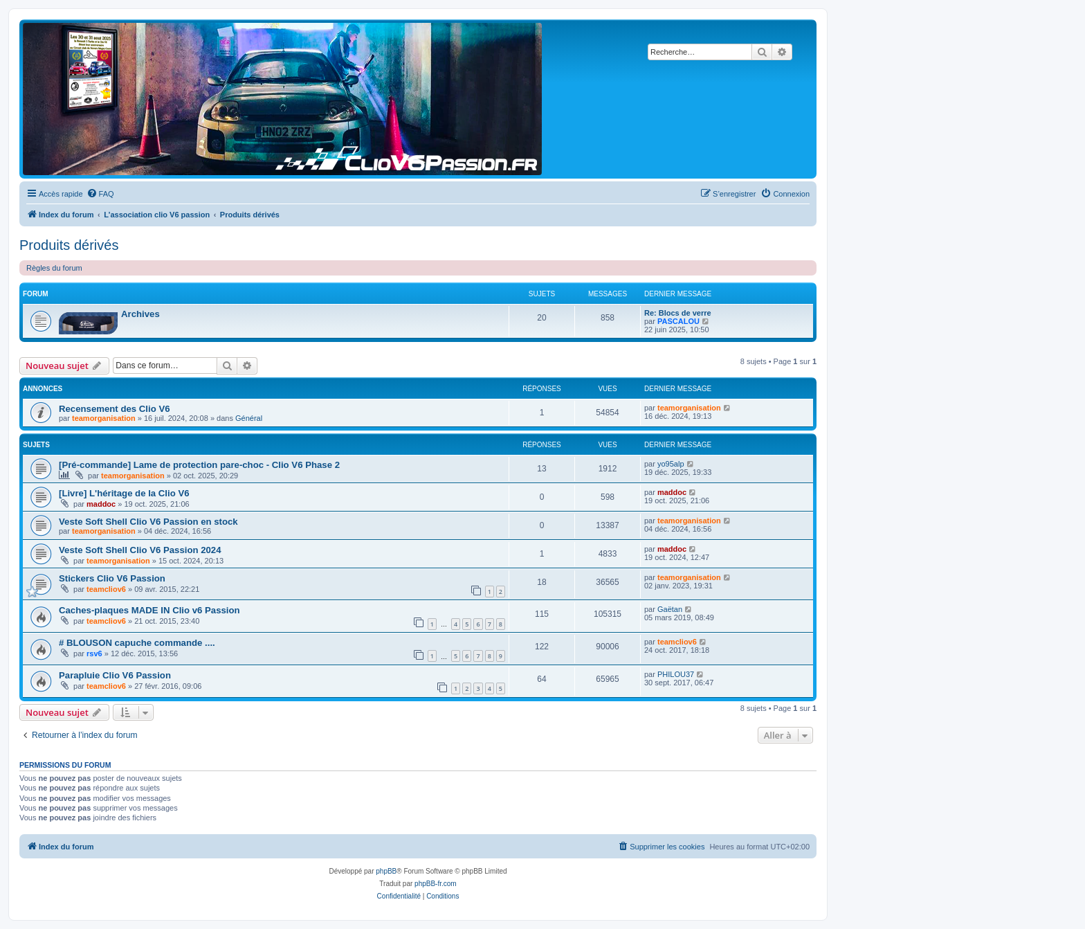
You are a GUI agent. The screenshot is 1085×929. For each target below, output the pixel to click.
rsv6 (94, 653)
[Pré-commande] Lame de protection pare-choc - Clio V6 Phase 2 (199, 465)
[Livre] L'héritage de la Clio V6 (124, 493)
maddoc (101, 504)
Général (248, 418)
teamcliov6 (106, 589)
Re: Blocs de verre (677, 313)
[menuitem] (100, 194)
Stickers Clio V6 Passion (112, 578)
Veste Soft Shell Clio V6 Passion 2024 (140, 550)
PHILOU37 (675, 674)
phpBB (386, 871)
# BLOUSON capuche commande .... (137, 643)
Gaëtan (669, 609)
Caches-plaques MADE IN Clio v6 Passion (149, 610)
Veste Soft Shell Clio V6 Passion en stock (148, 521)
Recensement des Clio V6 (114, 409)
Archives (140, 314)
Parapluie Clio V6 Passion (115, 675)
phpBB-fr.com (435, 883)
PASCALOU (678, 321)
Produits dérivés (68, 245)
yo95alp (670, 464)
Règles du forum (54, 268)
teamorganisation (104, 418)
